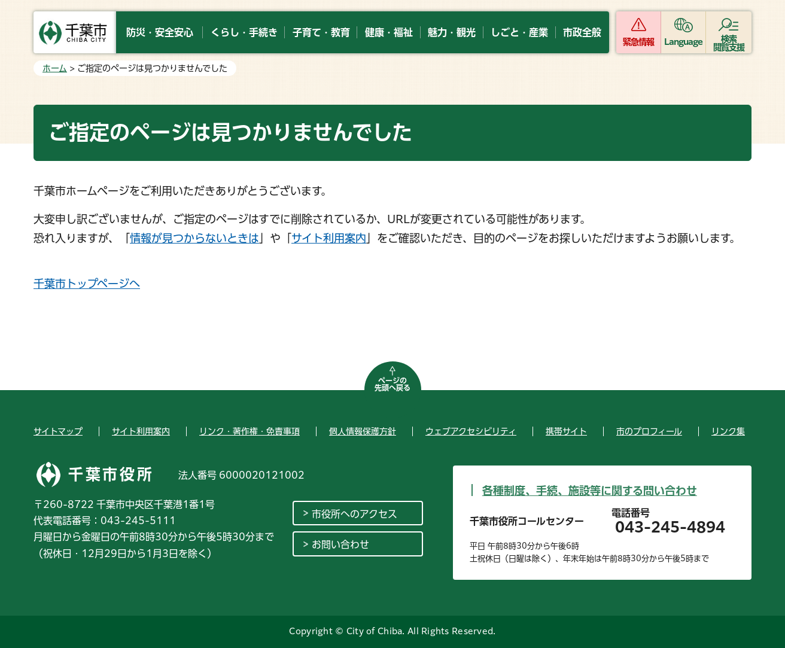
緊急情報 (638, 42)
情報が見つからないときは (194, 238)
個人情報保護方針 (362, 431)
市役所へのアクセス (354, 514)
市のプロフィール (649, 431)
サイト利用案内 (328, 238)
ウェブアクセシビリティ (470, 431)
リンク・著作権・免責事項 (249, 431)
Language (683, 42)
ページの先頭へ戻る (392, 384)
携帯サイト (566, 431)
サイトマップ (58, 431)
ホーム (54, 68)
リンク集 (728, 431)
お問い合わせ (340, 544)
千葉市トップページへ (87, 283)
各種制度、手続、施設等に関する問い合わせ (589, 490)
